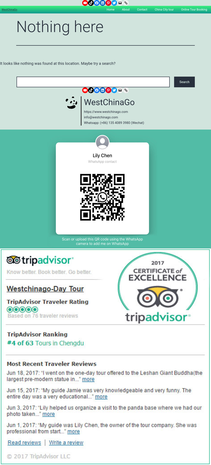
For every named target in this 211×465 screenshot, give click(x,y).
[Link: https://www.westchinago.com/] (126, 3)
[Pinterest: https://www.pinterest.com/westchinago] (108, 3)
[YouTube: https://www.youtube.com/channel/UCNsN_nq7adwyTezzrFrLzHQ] (85, 3)
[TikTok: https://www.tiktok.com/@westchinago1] (91, 3)
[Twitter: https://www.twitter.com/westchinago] (114, 3)
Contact (142, 9)
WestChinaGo (9, 9)
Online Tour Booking (194, 9)
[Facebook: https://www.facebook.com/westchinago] (97, 3)
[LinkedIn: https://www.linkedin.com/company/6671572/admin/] (103, 3)
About (126, 9)
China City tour (164, 9)
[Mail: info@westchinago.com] (120, 3)
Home (110, 9)
